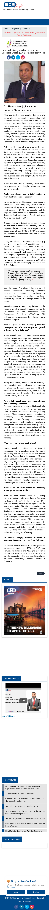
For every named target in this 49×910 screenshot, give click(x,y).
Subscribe (27, 901)
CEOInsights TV (11, 678)
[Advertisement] (21, 566)
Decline (36, 892)
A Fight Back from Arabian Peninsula (19, 794)
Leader (25, 28)
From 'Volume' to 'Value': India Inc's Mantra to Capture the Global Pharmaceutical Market (23, 787)
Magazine (15, 28)
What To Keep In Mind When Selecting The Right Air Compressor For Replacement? (25, 812)
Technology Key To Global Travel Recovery (21, 806)
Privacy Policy (29, 898)
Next (40, 573)
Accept (16, 892)
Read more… (11, 887)
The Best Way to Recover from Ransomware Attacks (25, 818)
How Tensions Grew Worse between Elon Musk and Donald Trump (25, 824)
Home (6, 28)
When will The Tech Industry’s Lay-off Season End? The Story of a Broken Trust (24, 800)
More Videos (8, 716)
